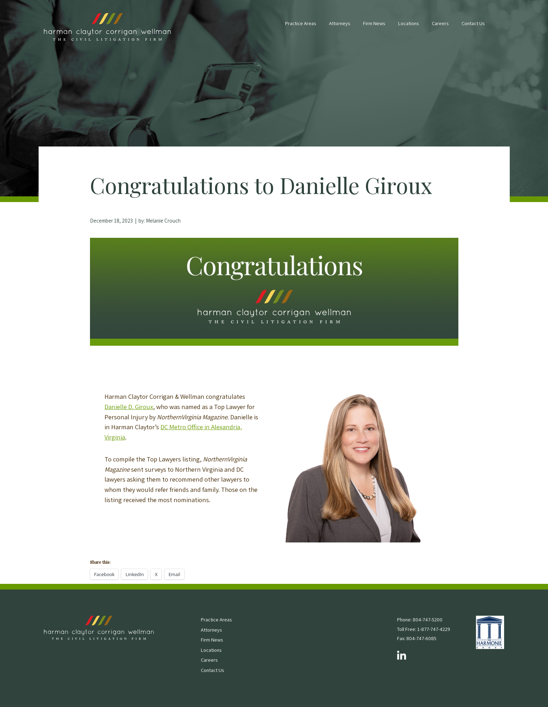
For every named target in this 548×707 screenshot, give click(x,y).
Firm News (374, 23)
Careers (440, 23)
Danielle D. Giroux (128, 406)
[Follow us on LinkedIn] (401, 656)
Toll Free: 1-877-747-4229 (423, 629)
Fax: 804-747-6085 (416, 638)
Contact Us (473, 23)
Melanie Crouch (163, 220)
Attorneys (339, 23)
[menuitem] (300, 27)
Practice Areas (300, 23)
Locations (408, 23)
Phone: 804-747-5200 (419, 619)
